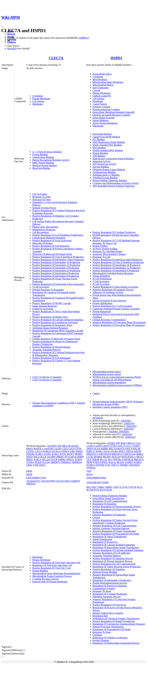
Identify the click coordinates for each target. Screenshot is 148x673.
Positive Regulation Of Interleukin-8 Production (55, 276)
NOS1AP (116, 456)
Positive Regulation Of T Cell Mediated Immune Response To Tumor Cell (116, 242)
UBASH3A (134, 465)
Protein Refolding (101, 276)
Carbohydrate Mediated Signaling (48, 237)
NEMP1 (78, 454)
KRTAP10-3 (92, 454)
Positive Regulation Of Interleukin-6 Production (55, 273)
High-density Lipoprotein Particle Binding (113, 158)
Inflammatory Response (44, 229)
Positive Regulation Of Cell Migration (50, 246)
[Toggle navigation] (2, 26)
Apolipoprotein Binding (104, 172)
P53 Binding (98, 139)
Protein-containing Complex (106, 109)
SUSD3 (78, 459)
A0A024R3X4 (93, 482)
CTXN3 (30, 451)
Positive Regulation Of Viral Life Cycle (51, 568)
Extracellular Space (101, 74)
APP (118, 443)
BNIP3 (29, 448)
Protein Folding (100, 246)
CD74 (71, 448)
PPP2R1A (118, 459)
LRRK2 (139, 454)
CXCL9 (38, 451)
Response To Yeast (41, 197)
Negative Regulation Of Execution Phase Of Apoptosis (119, 322)
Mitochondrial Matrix (103, 85)
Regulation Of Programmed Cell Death (111, 629)
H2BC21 (90, 451)
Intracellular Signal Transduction (108, 498)
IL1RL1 (39, 454)
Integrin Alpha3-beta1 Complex (107, 613)
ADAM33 (52, 446)
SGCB (54, 459)
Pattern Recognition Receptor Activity (50, 160)
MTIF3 (70, 454)
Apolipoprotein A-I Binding (106, 175)
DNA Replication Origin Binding (108, 142)
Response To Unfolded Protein (107, 251)
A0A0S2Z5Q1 (33, 481)
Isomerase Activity (101, 161)
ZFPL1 (42, 465)
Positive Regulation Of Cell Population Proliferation (57, 235)
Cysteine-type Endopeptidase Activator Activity (115, 183)
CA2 (138, 443)
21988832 (83, 38)
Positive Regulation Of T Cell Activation (112, 306)
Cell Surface (38, 101)
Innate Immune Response (44, 306)
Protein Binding (40, 154)
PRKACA (139, 459)
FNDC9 (65, 451)
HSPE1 (99, 451)
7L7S (121, 487)
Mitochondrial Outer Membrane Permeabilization (56, 573)
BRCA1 (131, 443)
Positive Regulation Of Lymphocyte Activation (55, 322)
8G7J (127, 487)
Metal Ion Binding (41, 168)
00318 (89, 474)
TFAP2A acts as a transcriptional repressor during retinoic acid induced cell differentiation (116, 378)
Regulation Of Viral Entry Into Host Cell (52, 565)
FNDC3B (135, 448)
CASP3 (90, 446)
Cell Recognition (40, 232)
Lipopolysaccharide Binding (106, 136)
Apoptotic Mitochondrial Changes (109, 254)
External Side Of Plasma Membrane (49, 581)
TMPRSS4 (77, 462)
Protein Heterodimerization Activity (109, 583)
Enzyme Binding (100, 166)
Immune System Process (44, 207)
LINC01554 (129, 454)
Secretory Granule (101, 106)
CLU (128, 446)
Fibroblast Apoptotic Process (106, 596)
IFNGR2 (30, 454)
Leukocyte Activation (42, 308)
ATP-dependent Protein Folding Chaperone (113, 186)
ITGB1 (114, 451)
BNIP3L (38, 448)
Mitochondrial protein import (106, 371)
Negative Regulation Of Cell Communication (114, 525)
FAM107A (119, 448)
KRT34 (129, 451)
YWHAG (91, 467)
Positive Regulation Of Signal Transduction (113, 621)
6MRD (108, 487)
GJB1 (72, 451)
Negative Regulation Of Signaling (109, 514)
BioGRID (12, 48)
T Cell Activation (40, 287)
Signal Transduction (102, 539)
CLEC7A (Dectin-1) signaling (47, 377)
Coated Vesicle (99, 104)
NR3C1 (140, 456)
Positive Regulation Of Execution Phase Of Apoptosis (118, 325)
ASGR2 (75, 446)
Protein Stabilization (102, 303)
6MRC (101, 487)
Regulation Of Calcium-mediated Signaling (113, 544)
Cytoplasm (37, 95)
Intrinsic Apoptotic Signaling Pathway (111, 528)
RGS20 (120, 462)
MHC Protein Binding (43, 162)
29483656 (123, 431)
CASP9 (98, 446)
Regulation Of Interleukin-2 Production (111, 580)
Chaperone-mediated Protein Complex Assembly (116, 308)
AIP (59, 446)
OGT (88, 459)
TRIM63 (124, 465)
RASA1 (112, 462)
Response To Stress (101, 591)
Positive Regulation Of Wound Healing (51, 347)
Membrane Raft (100, 615)
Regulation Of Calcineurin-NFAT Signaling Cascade (57, 330)
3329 (88, 471)
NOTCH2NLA (128, 456)
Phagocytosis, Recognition (45, 227)
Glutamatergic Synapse (103, 588)
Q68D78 (75, 481)
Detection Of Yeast (41, 199)
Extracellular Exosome (103, 117)
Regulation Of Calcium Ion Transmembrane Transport (118, 624)
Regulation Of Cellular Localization (110, 637)
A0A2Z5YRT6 (48, 481)
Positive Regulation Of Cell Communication (114, 564)
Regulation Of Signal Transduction (109, 536)
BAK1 (124, 443)
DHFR (89, 448)
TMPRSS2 (65, 462)
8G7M (89, 490)
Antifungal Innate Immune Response (50, 328)
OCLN (43, 456)
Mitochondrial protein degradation (109, 382)
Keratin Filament (100, 640)
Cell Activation (39, 194)
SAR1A (37, 459)
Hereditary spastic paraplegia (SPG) (110, 407)
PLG (110, 459)
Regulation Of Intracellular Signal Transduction (115, 547)
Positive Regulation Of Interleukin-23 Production (56, 270)
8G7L (140, 487)
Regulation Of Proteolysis (105, 542)
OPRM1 (60, 456)
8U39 (109, 490)
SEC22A (46, 459)
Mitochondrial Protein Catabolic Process (52, 576)
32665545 (125, 420)
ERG (111, 448)
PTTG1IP (69, 456)
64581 (29, 471)
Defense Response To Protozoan (48, 289)
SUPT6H (99, 465)
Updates (11, 42)
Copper (96, 393)
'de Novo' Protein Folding (104, 248)
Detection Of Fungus (42, 243)
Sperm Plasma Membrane (105, 123)
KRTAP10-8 (105, 454)
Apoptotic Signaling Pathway (46, 349)
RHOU (29, 459)
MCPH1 (107, 456)
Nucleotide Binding (102, 134)
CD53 (65, 448)
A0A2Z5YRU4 (63, 481)
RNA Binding (99, 147)
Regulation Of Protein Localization (109, 585)
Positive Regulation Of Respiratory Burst (52, 325)
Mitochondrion (99, 79)
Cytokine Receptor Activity (45, 579)
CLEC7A (56, 58)
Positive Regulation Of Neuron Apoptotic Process (116, 506)
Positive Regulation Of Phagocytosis (50, 317)
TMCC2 (115, 465)
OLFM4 (51, 456)
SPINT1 (70, 459)
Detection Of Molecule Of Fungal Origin (52, 254)
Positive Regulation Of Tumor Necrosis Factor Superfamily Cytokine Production (115, 521)
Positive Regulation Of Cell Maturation (51, 358)
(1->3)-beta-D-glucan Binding (47, 151)
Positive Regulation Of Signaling (108, 569)
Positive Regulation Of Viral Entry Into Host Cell (56, 562)
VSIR (35, 465)
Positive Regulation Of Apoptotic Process (112, 558)
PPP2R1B (128, 459)
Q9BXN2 (30, 483)
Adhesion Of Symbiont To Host (107, 292)
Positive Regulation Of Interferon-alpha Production (117, 259)
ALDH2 (111, 443)
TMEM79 (55, 462)
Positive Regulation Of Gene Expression (52, 240)
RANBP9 (79, 456)
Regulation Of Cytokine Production (109, 594)
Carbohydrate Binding (43, 157)
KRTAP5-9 (117, 454)
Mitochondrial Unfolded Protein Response (113, 273)
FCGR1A (56, 451)
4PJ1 (88, 487)
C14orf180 (47, 448)
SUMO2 (137, 462)
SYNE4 (30, 462)
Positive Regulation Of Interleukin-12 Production (56, 265)
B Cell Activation (100, 284)
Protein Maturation (101, 311)
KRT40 (137, 451)
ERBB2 (104, 448)
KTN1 (63, 454)
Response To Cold (101, 257)
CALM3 (57, 448)
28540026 (97, 418)
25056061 (113, 431)
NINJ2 (29, 456)
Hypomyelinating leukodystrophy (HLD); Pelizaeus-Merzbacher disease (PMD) (118, 403)
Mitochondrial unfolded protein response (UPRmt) (117, 385)
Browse (11, 34)
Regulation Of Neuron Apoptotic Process (112, 561)
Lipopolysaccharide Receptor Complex (111, 115)
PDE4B (95, 459)
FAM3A (47, 451)
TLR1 (108, 465)
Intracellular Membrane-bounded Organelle (113, 112)
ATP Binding (98, 156)
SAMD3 (129, 462)
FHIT (127, 448)
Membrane (37, 104)
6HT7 (94, 487)
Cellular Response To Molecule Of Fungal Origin (56, 338)
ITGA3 (106, 451)
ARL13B (66, 446)
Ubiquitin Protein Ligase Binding (108, 169)
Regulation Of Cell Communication (109, 501)
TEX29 (37, 462)
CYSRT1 (135, 446)
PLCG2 (103, 459)
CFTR (78, 448)
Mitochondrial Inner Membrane (107, 82)
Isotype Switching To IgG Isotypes (109, 300)
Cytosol (96, 90)
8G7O (103, 490)
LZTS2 (89, 456)
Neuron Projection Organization (108, 626)
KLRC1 (55, 454)
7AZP (115, 487)
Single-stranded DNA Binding (107, 145)
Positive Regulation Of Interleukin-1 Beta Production (58, 259)
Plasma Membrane (41, 98)
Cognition (97, 635)
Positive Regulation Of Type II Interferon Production (58, 257)
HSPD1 (116, 58)
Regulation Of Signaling (104, 504)
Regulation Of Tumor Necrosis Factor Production (116, 566)
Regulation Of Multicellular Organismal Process (116, 643)
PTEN (96, 462)
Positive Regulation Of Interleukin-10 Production (56, 262)
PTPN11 (104, 462)
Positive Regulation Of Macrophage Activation (115, 287)
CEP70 (105, 446)
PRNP (89, 462)
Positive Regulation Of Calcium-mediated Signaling (57, 319)
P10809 (105, 482)
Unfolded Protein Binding (105, 177)
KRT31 (122, 451)
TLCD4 (46, 462)
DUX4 (97, 448)
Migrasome (98, 126)
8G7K (133, 487)
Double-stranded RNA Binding (107, 150)
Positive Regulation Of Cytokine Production (114, 232)
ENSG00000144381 (96, 477)
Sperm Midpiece (100, 120)
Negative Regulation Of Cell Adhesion (111, 553)
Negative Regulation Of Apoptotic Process (113, 289)
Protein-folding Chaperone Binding (109, 180)
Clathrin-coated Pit (101, 95)
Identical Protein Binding (44, 165)
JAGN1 (47, 454)
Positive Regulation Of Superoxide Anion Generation (58, 284)
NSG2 (36, 456)
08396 (29, 474)
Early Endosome (100, 87)
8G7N (96, 490)
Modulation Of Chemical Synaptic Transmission (116, 618)
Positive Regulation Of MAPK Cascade (51, 303)
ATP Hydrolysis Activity (104, 164)
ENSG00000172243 (36, 477)
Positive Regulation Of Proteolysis (109, 605)
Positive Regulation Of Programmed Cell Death (115, 534)
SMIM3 (62, 459)
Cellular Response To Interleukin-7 (109, 319)
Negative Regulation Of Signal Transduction (114, 531)
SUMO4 (90, 465)
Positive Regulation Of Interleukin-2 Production (55, 268)
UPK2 (29, 465)
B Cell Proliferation (102, 278)
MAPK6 (98, 456)
